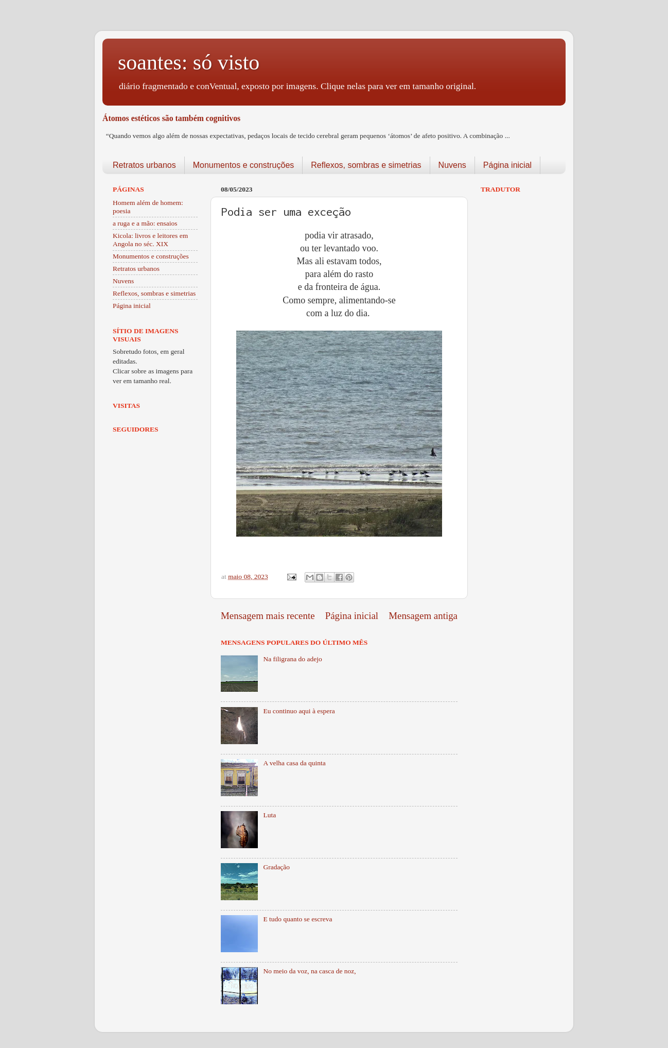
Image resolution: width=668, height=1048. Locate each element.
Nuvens (452, 165)
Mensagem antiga (423, 615)
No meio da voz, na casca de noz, (309, 971)
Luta (269, 815)
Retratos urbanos (144, 165)
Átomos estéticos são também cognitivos (171, 118)
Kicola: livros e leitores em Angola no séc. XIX (150, 240)
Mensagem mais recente (268, 615)
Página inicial (507, 165)
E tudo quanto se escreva (297, 919)
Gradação (276, 867)
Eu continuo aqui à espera (299, 711)
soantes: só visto (188, 62)
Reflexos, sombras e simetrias (366, 165)
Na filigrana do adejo (292, 659)
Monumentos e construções (243, 165)
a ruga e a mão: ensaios (145, 223)
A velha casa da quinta (294, 763)
